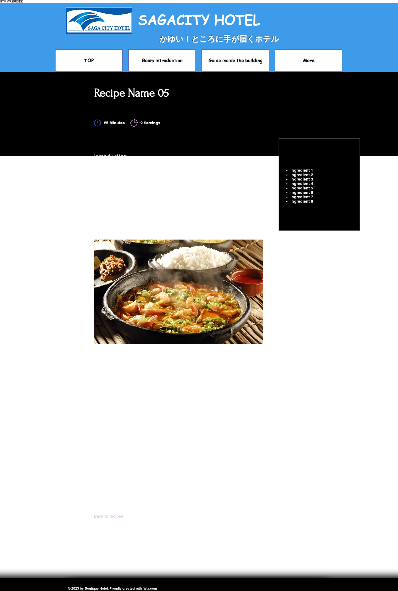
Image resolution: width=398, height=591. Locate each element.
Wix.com (150, 588)
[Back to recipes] (113, 516)
